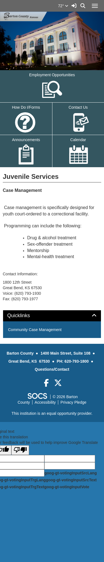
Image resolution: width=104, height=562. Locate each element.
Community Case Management (35, 329)
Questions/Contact (52, 369)
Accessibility (45, 402)
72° (63, 6)
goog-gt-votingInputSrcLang (70, 473)
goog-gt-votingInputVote (66, 487)
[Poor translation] (20, 450)
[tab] (52, 315)
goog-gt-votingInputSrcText (71, 480)
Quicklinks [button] (24, 315)
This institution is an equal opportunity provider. (52, 413)
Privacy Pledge (73, 402)
